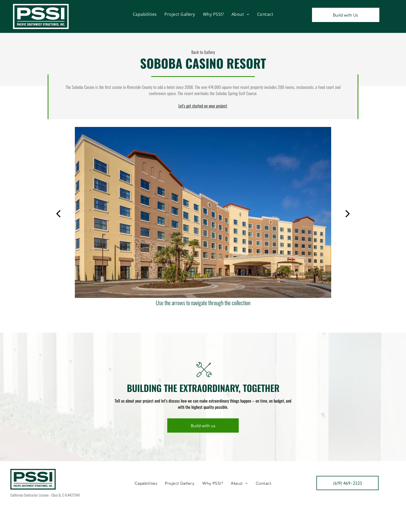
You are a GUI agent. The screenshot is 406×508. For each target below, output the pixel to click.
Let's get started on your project (202, 106)
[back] (58, 212)
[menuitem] (145, 14)
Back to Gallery (203, 52)
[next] (347, 212)
